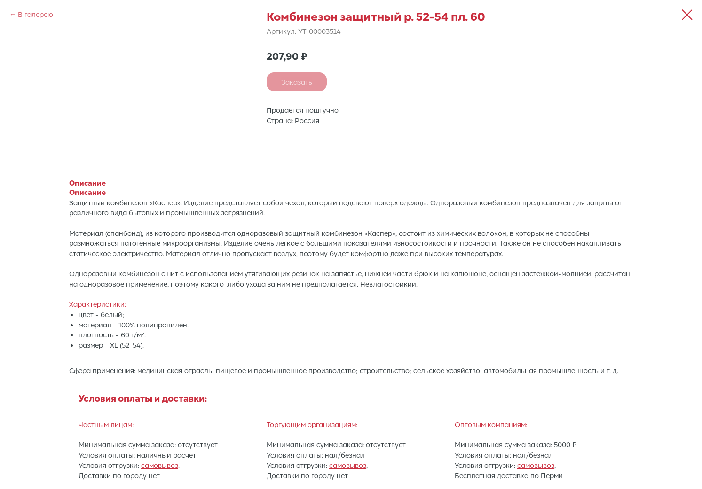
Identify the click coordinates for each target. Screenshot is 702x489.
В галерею (35, 14)
